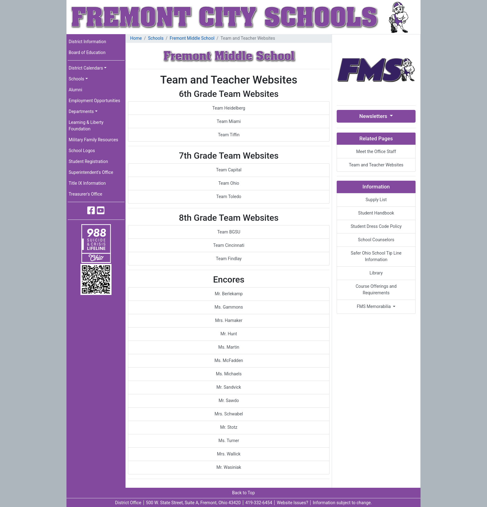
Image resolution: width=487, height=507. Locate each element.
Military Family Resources (93, 139)
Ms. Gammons (229, 307)
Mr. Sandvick (228, 387)
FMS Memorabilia (374, 306)
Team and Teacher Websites (376, 164)
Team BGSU (228, 231)
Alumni (75, 89)
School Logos (82, 150)
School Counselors (376, 239)
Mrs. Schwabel (229, 413)
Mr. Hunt (229, 333)
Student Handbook (376, 212)
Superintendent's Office (91, 172)
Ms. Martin (228, 347)
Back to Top (243, 492)
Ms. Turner (228, 440)
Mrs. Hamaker (229, 320)
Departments (81, 111)
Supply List (376, 199)
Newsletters (374, 116)
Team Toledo (228, 196)
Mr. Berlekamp (229, 293)
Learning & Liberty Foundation (86, 125)
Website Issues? (292, 502)
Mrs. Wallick (229, 453)
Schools (76, 78)
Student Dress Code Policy (376, 226)
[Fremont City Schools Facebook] (91, 211)
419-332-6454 (258, 502)
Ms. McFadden (228, 360)
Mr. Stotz (229, 427)
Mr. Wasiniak (228, 467)
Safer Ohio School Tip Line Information (376, 256)
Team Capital (228, 169)
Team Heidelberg (228, 108)
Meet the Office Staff (376, 151)
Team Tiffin (229, 134)
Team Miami (229, 121)
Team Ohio (228, 183)
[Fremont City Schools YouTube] (101, 211)
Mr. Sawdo (229, 400)
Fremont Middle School (192, 38)
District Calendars (86, 68)
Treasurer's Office (85, 194)
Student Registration (88, 161)
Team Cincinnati (228, 245)
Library (376, 272)
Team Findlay (229, 258)
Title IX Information (87, 183)
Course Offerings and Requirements (376, 289)
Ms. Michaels (229, 373)
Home (136, 38)
